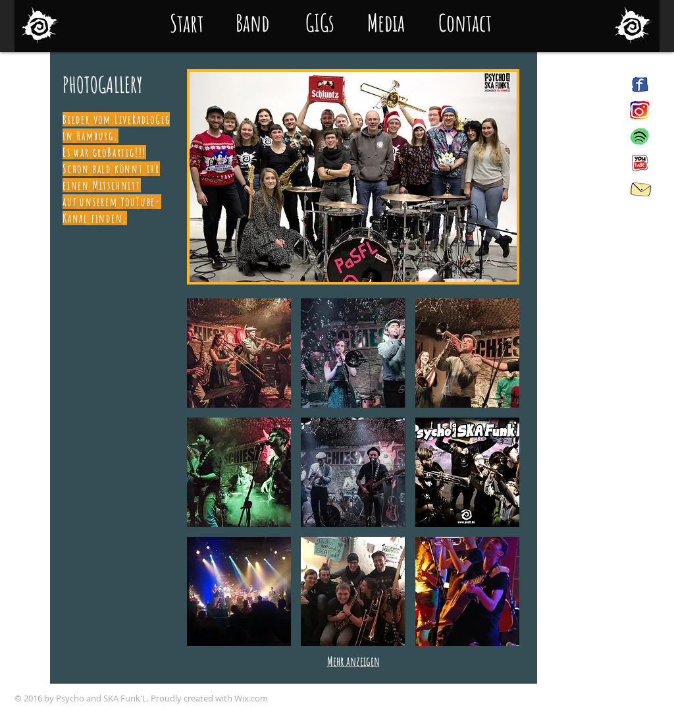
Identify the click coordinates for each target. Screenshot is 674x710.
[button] (353, 177)
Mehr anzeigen (353, 661)
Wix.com (251, 698)
